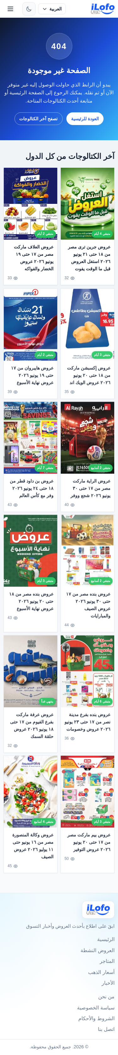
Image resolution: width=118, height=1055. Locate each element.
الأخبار (108, 983)
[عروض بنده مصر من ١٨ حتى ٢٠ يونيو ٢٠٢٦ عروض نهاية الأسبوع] (30, 553)
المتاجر (107, 961)
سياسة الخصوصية (95, 1007)
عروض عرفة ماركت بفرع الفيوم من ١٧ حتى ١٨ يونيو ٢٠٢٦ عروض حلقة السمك (32, 727)
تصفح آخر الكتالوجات (38, 118)
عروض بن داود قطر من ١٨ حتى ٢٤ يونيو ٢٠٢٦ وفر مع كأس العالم (32, 490)
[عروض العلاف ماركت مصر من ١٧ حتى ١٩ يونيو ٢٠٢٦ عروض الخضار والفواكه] (30, 204)
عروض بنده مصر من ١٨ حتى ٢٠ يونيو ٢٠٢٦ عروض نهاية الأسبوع (31, 603)
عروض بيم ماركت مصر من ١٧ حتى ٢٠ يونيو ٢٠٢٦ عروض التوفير (88, 844)
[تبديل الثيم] (29, 9)
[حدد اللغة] (51, 8)
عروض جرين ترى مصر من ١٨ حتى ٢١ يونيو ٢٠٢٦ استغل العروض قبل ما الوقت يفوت (89, 257)
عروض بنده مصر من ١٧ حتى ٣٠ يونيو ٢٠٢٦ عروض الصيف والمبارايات (88, 606)
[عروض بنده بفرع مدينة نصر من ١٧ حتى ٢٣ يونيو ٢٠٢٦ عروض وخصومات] (87, 673)
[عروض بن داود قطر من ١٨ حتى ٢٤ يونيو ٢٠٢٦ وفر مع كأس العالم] (30, 440)
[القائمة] (10, 9)
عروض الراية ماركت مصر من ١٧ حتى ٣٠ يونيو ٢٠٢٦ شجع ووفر (90, 490)
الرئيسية (106, 939)
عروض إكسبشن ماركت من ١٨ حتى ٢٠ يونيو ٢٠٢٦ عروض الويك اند (88, 377)
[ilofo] (103, 8)
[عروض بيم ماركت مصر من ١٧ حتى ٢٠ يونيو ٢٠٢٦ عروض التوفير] (87, 794)
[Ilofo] (98, 909)
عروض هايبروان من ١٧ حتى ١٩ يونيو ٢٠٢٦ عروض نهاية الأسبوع (32, 377)
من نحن (106, 996)
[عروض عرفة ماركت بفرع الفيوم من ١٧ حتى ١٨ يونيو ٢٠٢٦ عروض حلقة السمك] (30, 673)
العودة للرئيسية (85, 118)
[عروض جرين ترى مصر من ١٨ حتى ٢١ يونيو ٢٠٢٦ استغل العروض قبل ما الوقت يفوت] (87, 204)
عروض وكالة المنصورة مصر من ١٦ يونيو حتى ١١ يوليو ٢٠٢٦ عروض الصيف (33, 847)
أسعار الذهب (101, 972)
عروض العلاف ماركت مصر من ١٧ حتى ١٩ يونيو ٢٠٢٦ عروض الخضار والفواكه (34, 257)
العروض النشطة (97, 950)
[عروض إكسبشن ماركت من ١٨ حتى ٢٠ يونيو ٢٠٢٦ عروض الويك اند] (87, 327)
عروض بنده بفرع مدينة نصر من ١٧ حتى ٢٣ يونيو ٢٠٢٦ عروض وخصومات (87, 724)
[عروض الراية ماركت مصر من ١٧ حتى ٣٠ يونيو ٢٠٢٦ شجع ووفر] (87, 440)
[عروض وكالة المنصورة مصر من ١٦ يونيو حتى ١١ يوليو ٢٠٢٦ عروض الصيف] (30, 794)
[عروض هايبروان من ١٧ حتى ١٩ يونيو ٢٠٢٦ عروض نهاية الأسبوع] (30, 327)
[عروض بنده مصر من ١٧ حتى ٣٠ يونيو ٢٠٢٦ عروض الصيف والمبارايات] (87, 553)
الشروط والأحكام (96, 1018)
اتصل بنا (106, 1029)
